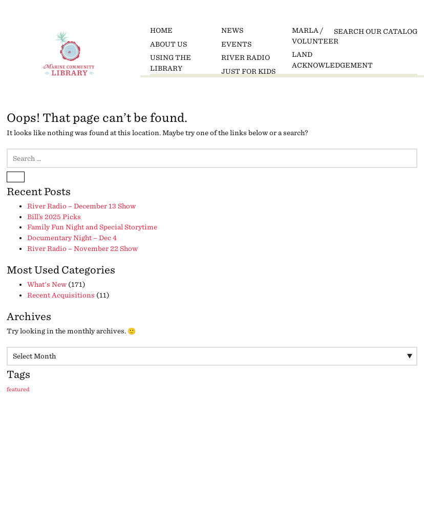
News (232, 30)
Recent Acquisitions (61, 295)
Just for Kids (248, 71)
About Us (168, 44)
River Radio (245, 57)
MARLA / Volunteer (315, 36)
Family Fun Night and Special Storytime (92, 227)
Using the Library (170, 63)
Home (161, 30)
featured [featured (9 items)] (18, 389)
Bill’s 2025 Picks (54, 217)
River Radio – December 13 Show (81, 206)
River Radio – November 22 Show (82, 248)
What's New (47, 284)
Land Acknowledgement (324, 60)
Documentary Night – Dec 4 (72, 238)
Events (236, 44)
